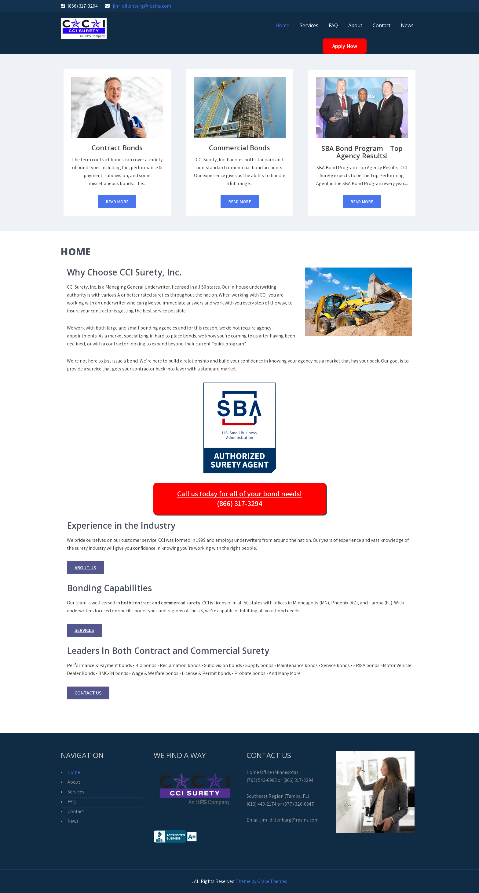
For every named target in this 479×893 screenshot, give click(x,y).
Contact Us (88, 693)
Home (282, 25)
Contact (381, 25)
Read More (117, 201)
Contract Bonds (117, 147)
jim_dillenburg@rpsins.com (142, 6)
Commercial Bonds (239, 147)
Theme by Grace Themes (261, 881)
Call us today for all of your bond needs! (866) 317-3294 (239, 498)
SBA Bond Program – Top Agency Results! (362, 152)
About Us (85, 567)
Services (309, 25)
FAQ (333, 25)
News (407, 25)
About (355, 25)
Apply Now (344, 45)
